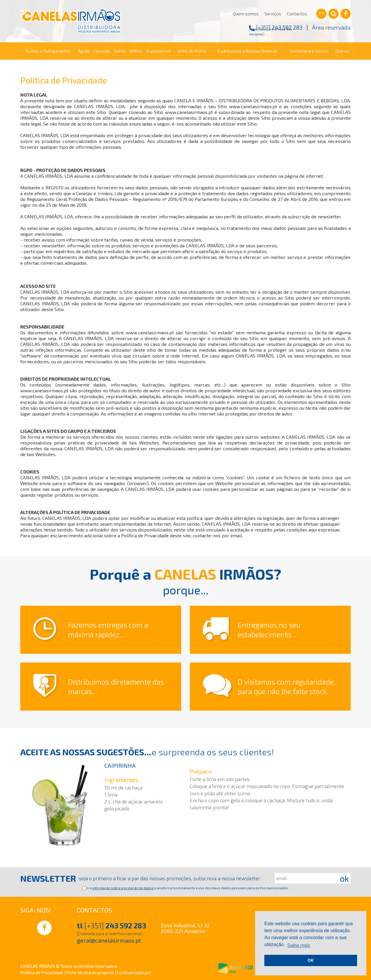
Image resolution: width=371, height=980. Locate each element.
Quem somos (246, 13)
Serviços (272, 13)
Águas (84, 51)
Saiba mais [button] (298, 945)
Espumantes (159, 51)
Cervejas (102, 51)
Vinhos (135, 51)
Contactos (297, 13)
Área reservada (331, 27)
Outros (342, 51)
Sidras (120, 51)
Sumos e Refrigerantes (48, 51)
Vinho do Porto (191, 51)
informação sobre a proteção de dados (123, 888)
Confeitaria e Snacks (309, 51)
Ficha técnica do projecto (90, 972)
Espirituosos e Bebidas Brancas (247, 51)
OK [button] (311, 960)
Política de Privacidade (42, 972)
